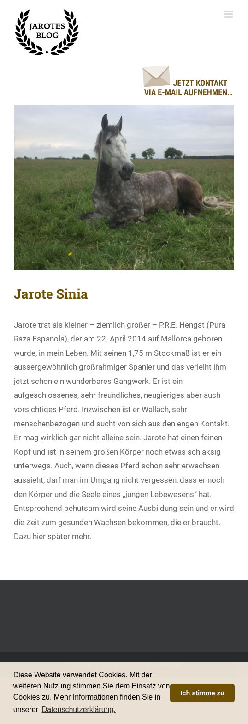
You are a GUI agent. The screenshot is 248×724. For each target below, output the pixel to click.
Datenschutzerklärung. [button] (79, 709)
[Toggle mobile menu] (229, 14)
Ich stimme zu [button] (202, 693)
